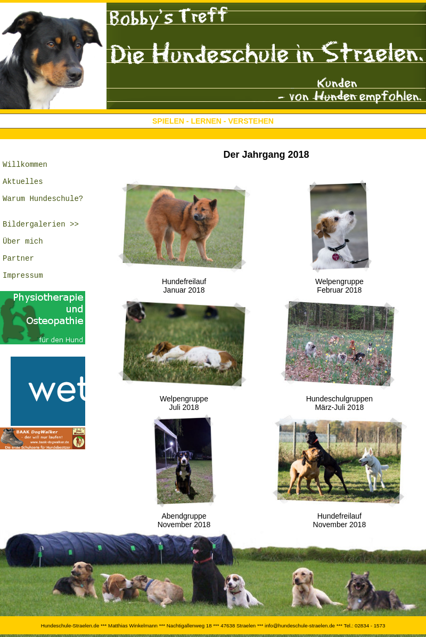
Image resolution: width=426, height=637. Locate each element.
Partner (18, 280)
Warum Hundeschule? (43, 209)
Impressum (23, 300)
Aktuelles (23, 189)
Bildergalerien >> (41, 240)
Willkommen (25, 169)
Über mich (23, 260)
